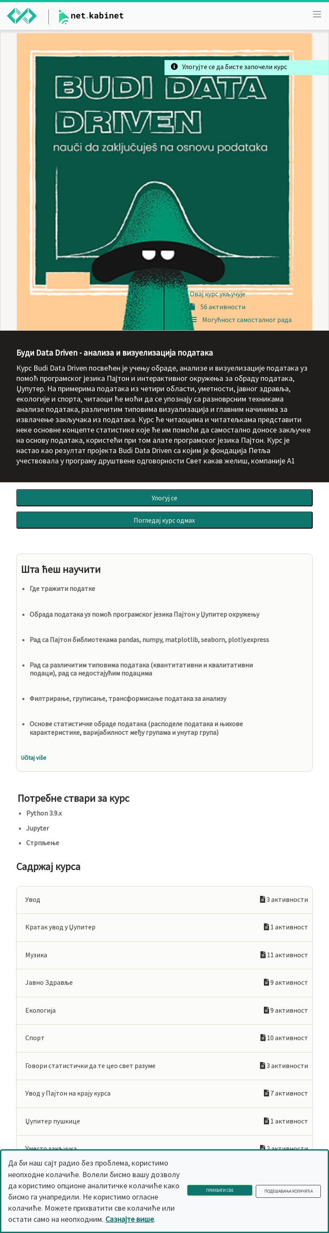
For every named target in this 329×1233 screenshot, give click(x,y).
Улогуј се (164, 497)
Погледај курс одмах (164, 520)
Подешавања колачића (288, 1191)
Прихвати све (219, 1190)
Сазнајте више (129, 1219)
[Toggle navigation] (317, 14)
